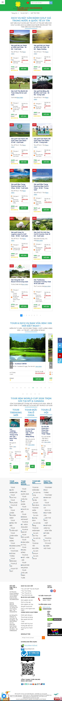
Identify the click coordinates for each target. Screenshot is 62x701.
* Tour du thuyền (34, 589)
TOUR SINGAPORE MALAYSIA (25, 565)
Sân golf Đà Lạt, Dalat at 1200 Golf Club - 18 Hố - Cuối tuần (19, 47)
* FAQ (22, 621)
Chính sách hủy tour (27, 623)
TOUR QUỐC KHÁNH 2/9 (13, 490)
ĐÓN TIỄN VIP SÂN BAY (48, 533)
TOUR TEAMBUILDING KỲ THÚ (15, 546)
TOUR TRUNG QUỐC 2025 (25, 491)
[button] (13, 388)
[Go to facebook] (4, 696)
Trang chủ (14, 13)
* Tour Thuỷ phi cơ (26, 593)
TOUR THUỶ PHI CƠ (47, 505)
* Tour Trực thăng (26, 591)
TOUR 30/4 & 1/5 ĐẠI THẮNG (14, 553)
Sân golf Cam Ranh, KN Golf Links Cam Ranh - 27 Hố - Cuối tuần (19, 140)
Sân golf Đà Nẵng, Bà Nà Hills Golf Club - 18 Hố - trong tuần (41, 93)
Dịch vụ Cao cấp (26, 602)
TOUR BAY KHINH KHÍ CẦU (48, 497)
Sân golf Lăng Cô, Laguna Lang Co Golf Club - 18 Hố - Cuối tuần (19, 234)
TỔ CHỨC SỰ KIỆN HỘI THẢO (47, 546)
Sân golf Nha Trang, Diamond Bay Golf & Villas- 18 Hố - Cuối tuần (19, 186)
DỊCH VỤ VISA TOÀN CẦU (47, 513)
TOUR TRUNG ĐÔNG (23, 550)
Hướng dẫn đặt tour (27, 625)
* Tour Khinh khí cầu (26, 595)
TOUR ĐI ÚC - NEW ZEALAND (24, 524)
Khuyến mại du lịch (26, 606)
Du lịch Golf (24, 13)
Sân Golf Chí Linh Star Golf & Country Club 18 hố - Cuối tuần (42, 234)
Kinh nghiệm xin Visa (27, 604)
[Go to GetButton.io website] (4, 699)
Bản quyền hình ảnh (27, 619)
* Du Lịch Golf (25, 589)
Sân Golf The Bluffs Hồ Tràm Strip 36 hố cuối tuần (19, 93)
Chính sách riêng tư (26, 615)
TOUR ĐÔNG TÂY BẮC (13, 523)
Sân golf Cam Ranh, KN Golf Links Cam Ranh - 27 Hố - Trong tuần (42, 140)
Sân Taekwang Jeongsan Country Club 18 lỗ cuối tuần (42, 281)
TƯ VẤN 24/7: (29, 9)
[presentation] (11, 365)
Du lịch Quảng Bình (35, 518)
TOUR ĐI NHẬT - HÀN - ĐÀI (25, 557)
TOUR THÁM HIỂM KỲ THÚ (25, 542)
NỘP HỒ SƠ (46, 607)
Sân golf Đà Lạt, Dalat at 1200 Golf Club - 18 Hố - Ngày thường (41, 47)
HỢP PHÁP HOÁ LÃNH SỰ (47, 525)
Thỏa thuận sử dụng (27, 617)
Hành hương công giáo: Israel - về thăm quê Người (30, 432)
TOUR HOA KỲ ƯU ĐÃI (25, 509)
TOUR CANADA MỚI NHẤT (24, 517)
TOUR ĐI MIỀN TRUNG (35, 510)
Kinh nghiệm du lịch (27, 600)
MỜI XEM (23, 68)
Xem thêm (20, 97)
